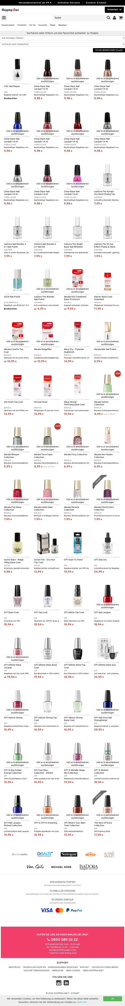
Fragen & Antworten (34, 967)
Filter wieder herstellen (109, 50)
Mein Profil (15, 967)
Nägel (52, 25)
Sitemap (75, 993)
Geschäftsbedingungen (36, 970)
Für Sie (32, 25)
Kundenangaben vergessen (63, 967)
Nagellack (62, 25)
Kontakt (84, 967)
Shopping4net (8, 25)
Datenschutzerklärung (105, 967)
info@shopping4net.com (62, 950)
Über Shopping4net (93, 970)
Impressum (57, 970)
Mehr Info (82, 1002)
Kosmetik (43, 25)
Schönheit (21, 25)
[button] (121, 18)
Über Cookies (73, 970)
